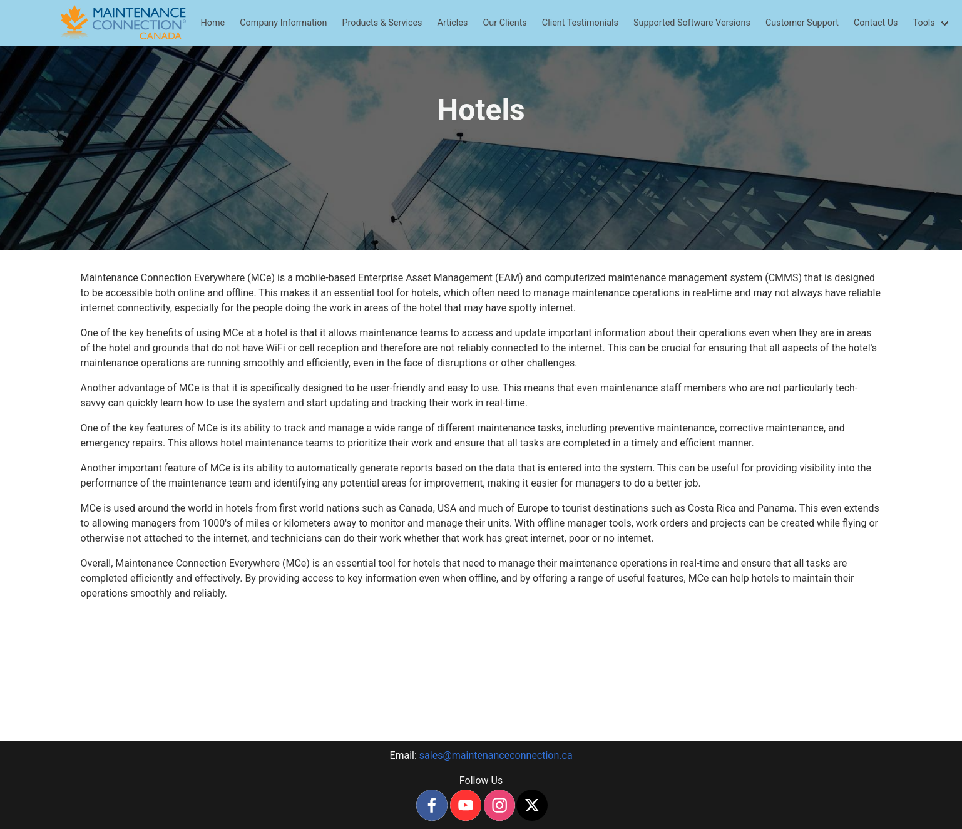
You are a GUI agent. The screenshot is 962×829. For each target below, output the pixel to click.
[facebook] (432, 805)
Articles (453, 23)
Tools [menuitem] (924, 23)
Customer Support (802, 23)
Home (213, 23)
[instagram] (499, 805)
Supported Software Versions (691, 23)
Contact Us (876, 23)
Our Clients (504, 23)
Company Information (283, 23)
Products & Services (382, 23)
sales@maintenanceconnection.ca (496, 755)
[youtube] (465, 805)
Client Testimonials (580, 23)
